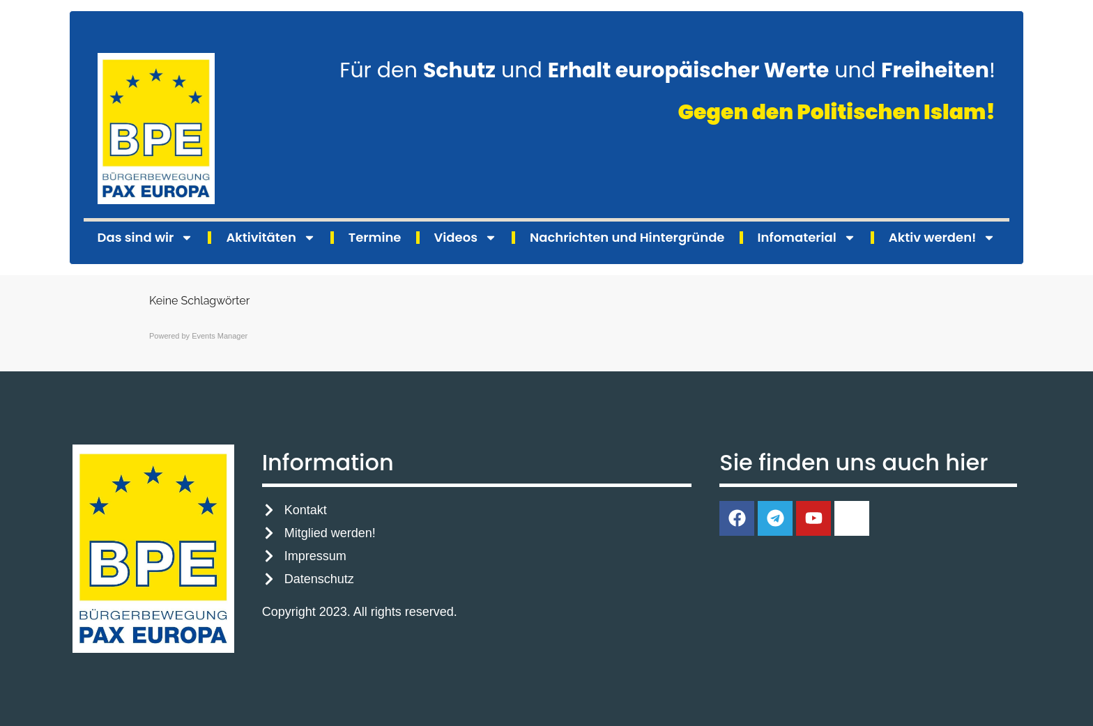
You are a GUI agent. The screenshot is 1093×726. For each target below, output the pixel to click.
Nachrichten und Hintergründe (627, 237)
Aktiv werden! (942, 237)
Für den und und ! (667, 70)
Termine (375, 237)
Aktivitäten (270, 237)
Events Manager (219, 336)
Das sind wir (146, 237)
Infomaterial (807, 237)
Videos (465, 237)
